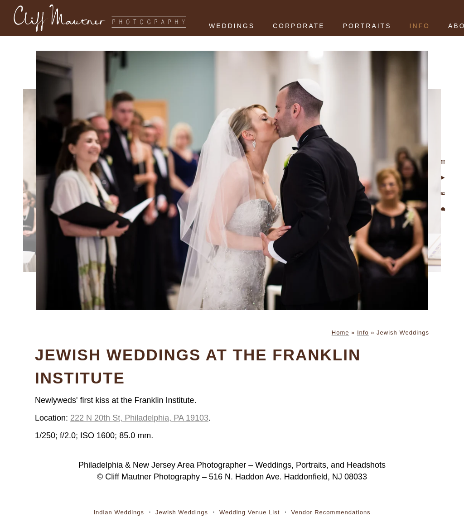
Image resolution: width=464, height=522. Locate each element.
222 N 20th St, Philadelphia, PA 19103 (139, 417)
